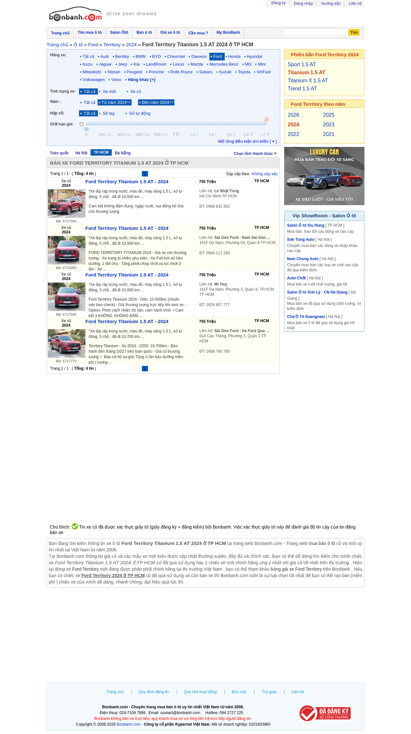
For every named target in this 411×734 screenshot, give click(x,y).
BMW (141, 56)
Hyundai (254, 56)
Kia (137, 64)
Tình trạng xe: (63, 91)
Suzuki (225, 71)
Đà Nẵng (123, 153)
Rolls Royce (182, 71)
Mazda (196, 64)
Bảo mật (239, 692)
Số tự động (139, 113)
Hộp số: (57, 113)
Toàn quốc (59, 153)
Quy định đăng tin (154, 692)
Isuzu (87, 64)
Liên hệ (355, 3)
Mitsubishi (92, 71)
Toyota (244, 71)
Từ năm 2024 (114, 102)
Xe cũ (135, 91)
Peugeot (134, 71)
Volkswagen (94, 79)
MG (248, 64)
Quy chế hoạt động (200, 692)
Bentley (122, 56)
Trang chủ (115, 692)
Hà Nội (81, 153)
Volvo (116, 79)
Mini (262, 64)
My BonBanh (228, 32)
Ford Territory (85, 569)
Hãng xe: (58, 55)
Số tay (109, 113)
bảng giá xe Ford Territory (296, 569)
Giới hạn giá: (62, 124)
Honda (234, 56)
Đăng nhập (303, 3)
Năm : (55, 101)
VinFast (264, 71)
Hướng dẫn (331, 3)
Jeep (122, 64)
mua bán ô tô (322, 543)
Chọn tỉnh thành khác (256, 153)
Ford (217, 56)
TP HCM (101, 152)
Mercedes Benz (223, 64)
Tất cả (88, 56)
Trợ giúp (269, 692)
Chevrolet (176, 56)
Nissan (114, 71)
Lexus (178, 64)
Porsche (156, 71)
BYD (156, 56)
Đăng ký (279, 3)
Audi (105, 56)
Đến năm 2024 (155, 102)
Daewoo (199, 56)
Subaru (206, 71)
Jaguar (105, 64)
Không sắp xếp (265, 174)
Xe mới (109, 91)
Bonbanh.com (129, 724)
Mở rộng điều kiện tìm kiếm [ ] (247, 141)
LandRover (156, 64)
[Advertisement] (205, 636)
